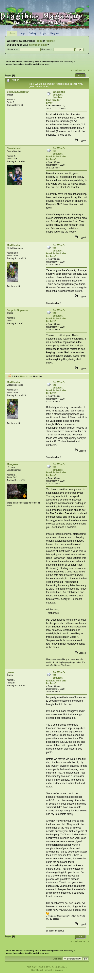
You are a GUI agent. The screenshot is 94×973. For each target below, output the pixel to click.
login (39, 40)
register (49, 40)
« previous (76, 70)
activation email (38, 45)
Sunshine (68, 61)
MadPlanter (13, 245)
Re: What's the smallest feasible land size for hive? (56, 154)
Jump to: (57, 959)
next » (86, 70)
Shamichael (14, 148)
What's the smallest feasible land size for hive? (55, 97)
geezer (11, 672)
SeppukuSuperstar (18, 91)
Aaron (60, 970)
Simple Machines (59, 967)
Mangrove (12, 464)
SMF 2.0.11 (32, 967)
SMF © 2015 (44, 967)
